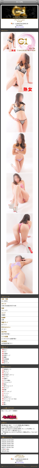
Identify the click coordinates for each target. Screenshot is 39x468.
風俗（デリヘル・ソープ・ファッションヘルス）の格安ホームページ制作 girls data (19, 466)
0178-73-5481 (20, 27)
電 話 (37, 1)
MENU (2, 1)
